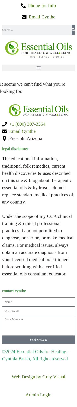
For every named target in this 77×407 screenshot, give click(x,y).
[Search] (73, 30)
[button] (38, 68)
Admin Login (38, 394)
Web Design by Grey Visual (38, 376)
